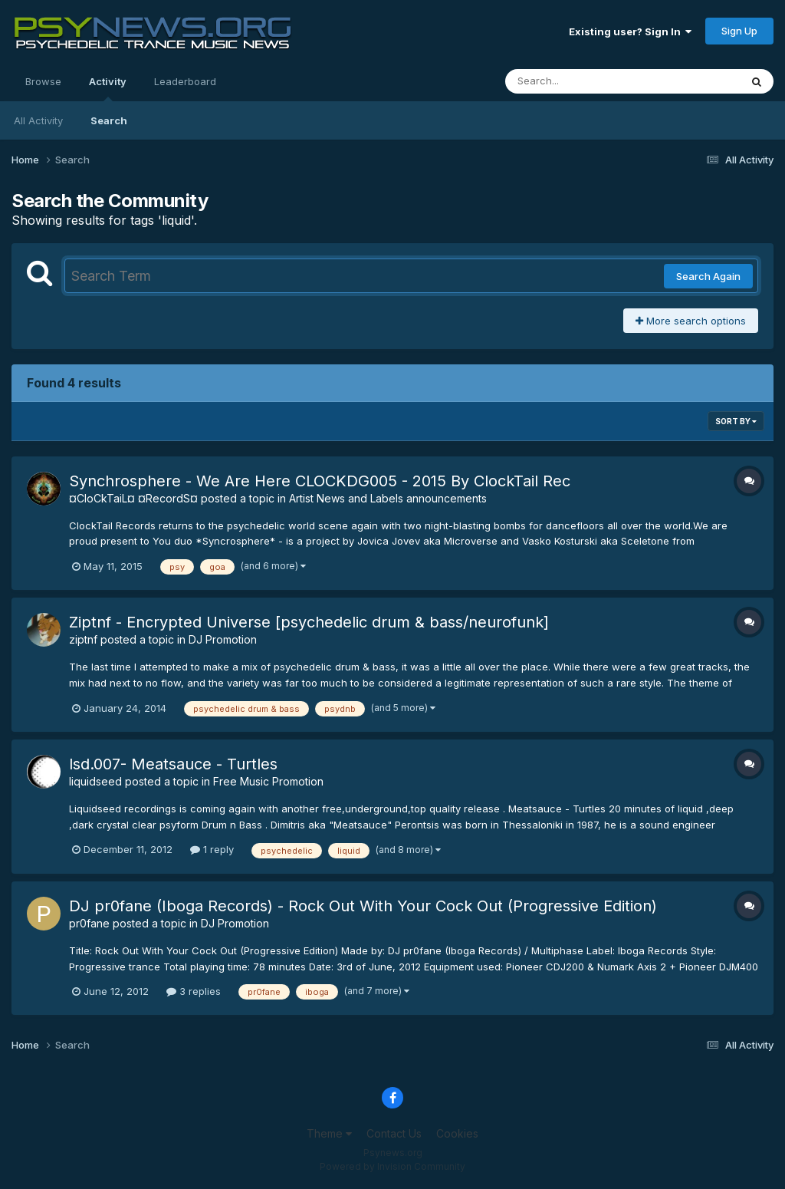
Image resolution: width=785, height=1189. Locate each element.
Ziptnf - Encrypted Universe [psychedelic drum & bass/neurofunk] (309, 622)
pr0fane (89, 923)
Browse (43, 81)
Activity (107, 88)
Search (108, 120)
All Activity (38, 120)
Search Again (708, 276)
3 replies (193, 991)
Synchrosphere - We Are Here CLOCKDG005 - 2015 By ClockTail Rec (319, 481)
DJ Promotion (223, 639)
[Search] (580, 81)
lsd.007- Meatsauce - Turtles (173, 764)
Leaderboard (185, 81)
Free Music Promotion (268, 781)
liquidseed (95, 781)
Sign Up (739, 31)
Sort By (736, 421)
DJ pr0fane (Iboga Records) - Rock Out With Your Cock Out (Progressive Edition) (363, 906)
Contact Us (394, 1133)
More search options (691, 321)
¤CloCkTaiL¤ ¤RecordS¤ (133, 498)
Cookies (457, 1133)
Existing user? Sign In (630, 31)
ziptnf (83, 639)
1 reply (212, 849)
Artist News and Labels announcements (388, 498)
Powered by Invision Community (392, 1166)
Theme (329, 1133)
